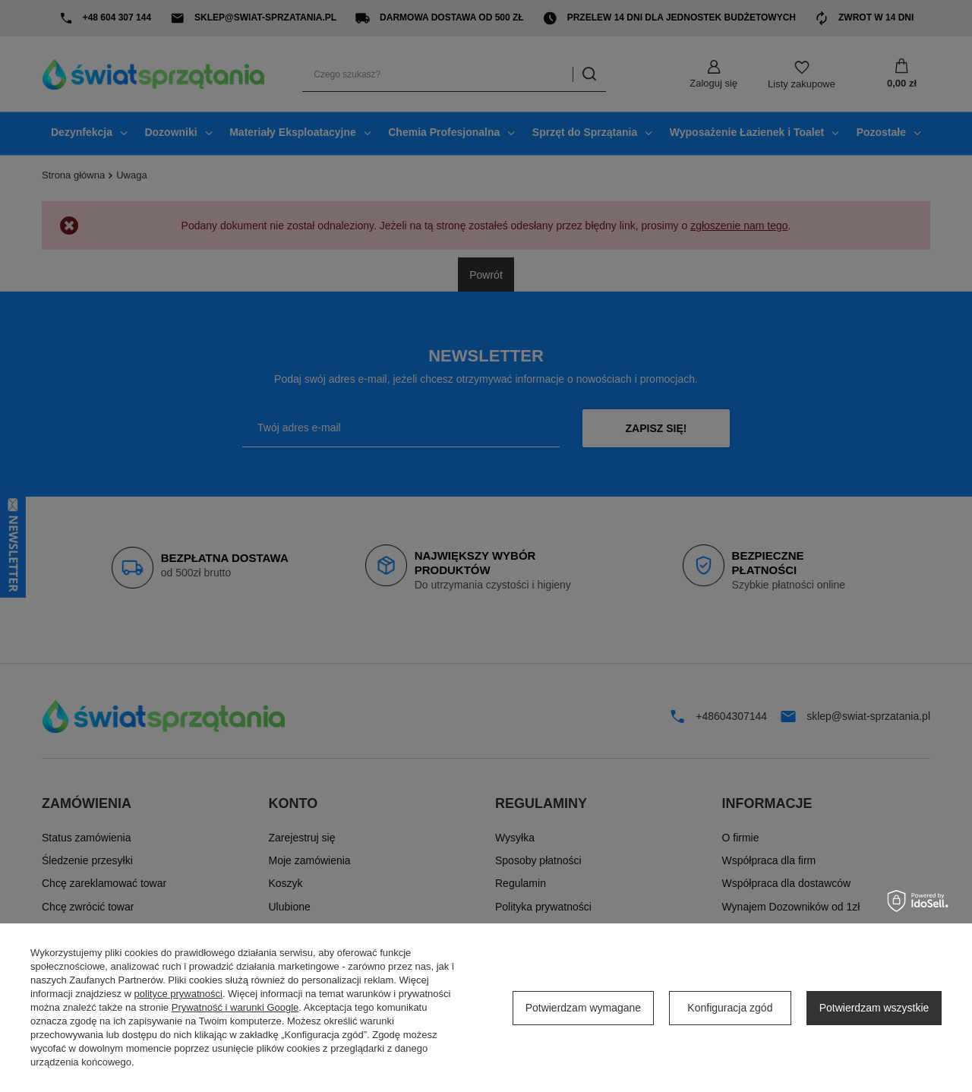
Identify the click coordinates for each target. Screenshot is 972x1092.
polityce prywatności (178, 993)
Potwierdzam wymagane (583, 1008)
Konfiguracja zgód (729, 1008)
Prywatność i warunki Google (235, 1007)
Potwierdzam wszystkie (874, 1008)
